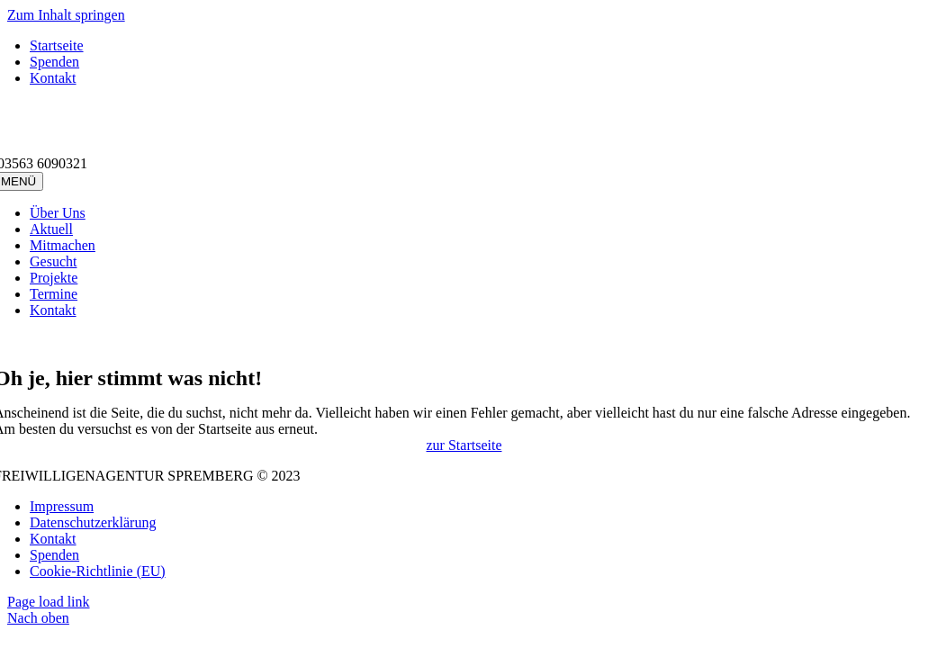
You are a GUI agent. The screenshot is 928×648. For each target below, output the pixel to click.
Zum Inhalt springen (66, 14)
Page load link (48, 601)
